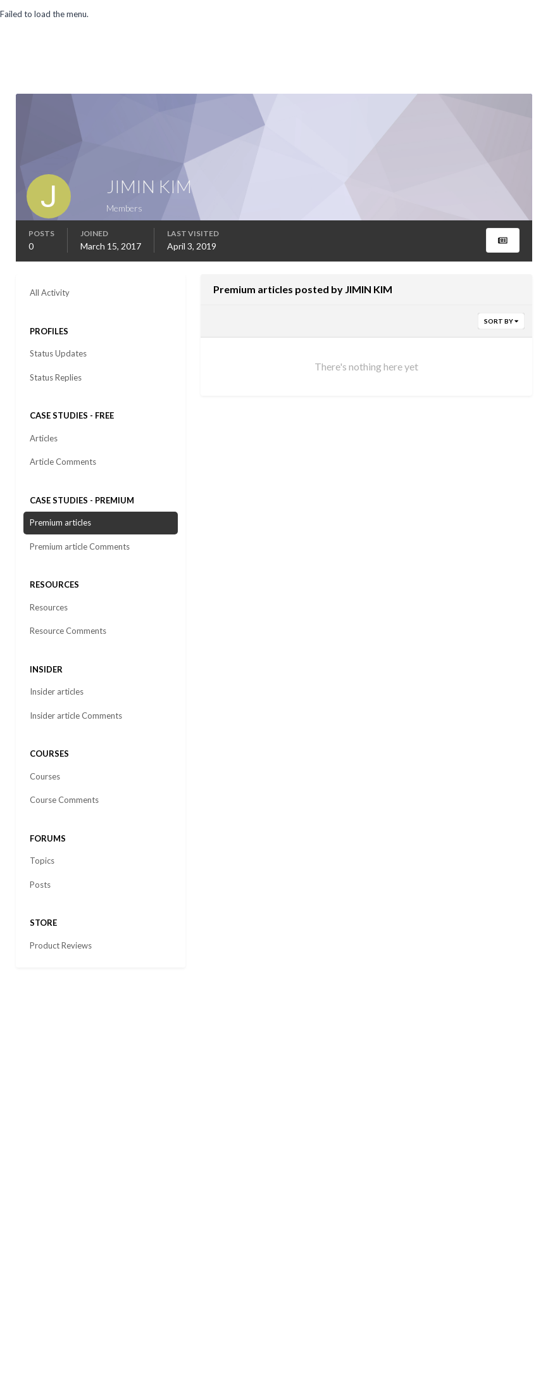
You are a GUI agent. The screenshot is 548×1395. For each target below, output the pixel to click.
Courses (45, 776)
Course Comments (64, 800)
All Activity (50, 292)
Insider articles (57, 691)
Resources (49, 607)
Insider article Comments (76, 715)
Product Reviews (61, 945)
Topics (42, 860)
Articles (44, 438)
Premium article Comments (80, 546)
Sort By (501, 321)
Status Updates (58, 353)
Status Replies (56, 377)
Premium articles (60, 522)
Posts (40, 885)
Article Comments (63, 462)
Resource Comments (68, 631)
